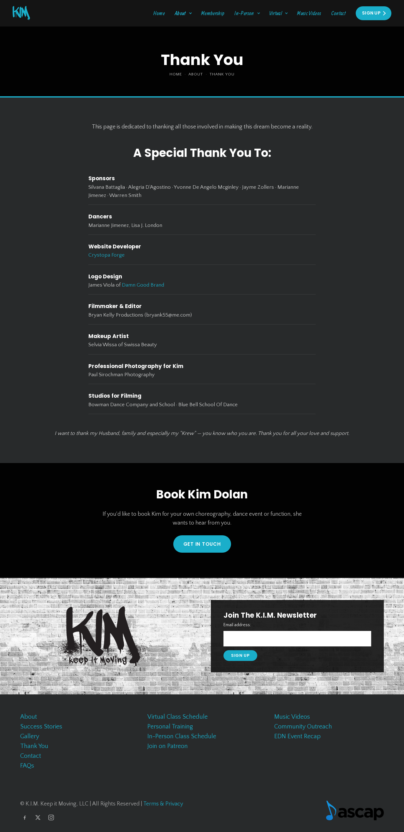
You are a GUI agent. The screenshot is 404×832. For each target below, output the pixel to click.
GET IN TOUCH (202, 544)
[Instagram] (51, 817)
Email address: (237, 624)
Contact (338, 13)
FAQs (27, 765)
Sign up (240, 655)
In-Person (244, 13)
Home (159, 13)
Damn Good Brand (143, 285)
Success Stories (41, 726)
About (180, 13)
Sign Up (371, 13)
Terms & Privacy (163, 804)
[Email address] (297, 638)
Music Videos (309, 13)
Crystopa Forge (106, 255)
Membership (213, 13)
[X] (37, 817)
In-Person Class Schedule (181, 736)
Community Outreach (303, 726)
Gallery (29, 736)
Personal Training (170, 726)
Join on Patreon (167, 746)
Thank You (34, 746)
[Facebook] (24, 817)
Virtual (275, 13)
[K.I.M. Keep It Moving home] (21, 13)
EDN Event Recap (297, 736)
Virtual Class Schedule (177, 716)
